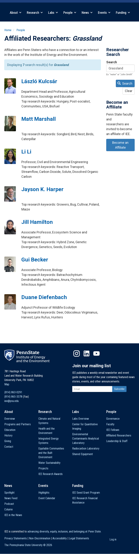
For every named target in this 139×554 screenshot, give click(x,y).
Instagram (76, 353)
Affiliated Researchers (118, 435)
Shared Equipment (82, 454)
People (69, 12)
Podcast (9, 504)
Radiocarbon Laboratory (85, 448)
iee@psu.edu (11, 401)
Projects (43, 468)
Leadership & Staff (116, 441)
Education (9, 430)
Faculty (110, 424)
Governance (113, 418)
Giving (7, 441)
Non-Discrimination (39, 538)
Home (7, 30)
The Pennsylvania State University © (28, 545)
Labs (53, 12)
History (8, 435)
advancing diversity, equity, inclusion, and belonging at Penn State (64, 531)
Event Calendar (46, 498)
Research (35, 12)
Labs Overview (80, 418)
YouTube (96, 353)
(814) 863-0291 (13, 392)
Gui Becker (34, 259)
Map (6, 384)
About (15, 12)
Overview (9, 418)
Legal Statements (79, 538)
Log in (112, 539)
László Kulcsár (39, 81)
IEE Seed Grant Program (86, 492)
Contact (8, 446)
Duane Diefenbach (44, 297)
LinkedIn (86, 353)
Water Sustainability (49, 462)
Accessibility (59, 538)
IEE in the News (13, 515)
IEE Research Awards (50, 474)
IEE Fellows (112, 430)
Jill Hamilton (37, 222)
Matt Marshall (38, 119)
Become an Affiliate (120, 145)
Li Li (26, 151)
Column (8, 509)
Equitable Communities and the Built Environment (51, 453)
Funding (123, 12)
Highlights (43, 492)
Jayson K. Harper (42, 189)
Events (104, 12)
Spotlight (9, 492)
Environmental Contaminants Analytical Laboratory (85, 438)
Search (111, 62)
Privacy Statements (15, 538)
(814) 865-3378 (13, 396)
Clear (128, 91)
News (87, 12)
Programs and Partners (17, 424)
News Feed (10, 498)
